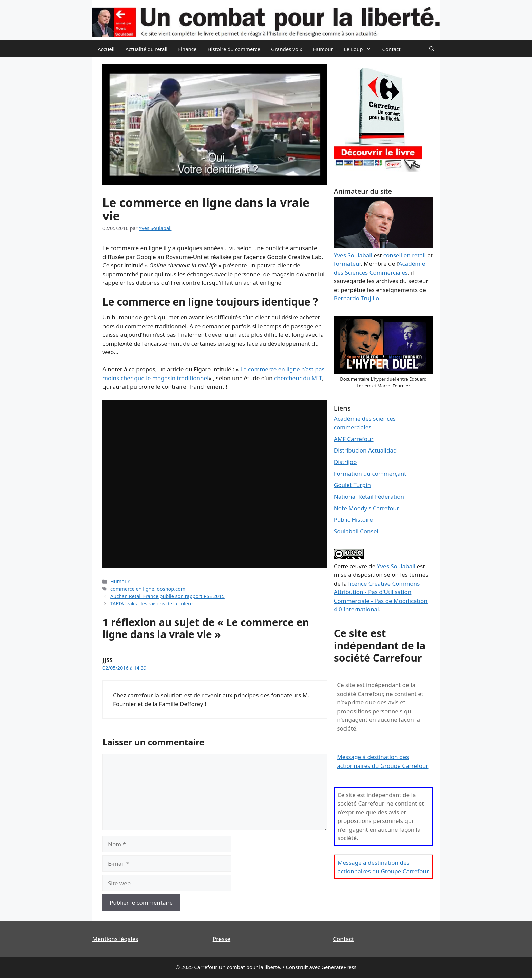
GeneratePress (338, 967)
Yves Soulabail (396, 566)
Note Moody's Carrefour (366, 508)
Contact (391, 48)
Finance (187, 48)
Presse (221, 939)
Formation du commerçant (370, 473)
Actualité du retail (146, 48)
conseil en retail (404, 255)
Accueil (106, 48)
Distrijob (345, 462)
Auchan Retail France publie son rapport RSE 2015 (167, 596)
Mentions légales (115, 939)
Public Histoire (353, 519)
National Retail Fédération (369, 496)
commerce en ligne (132, 589)
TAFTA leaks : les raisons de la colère (151, 603)
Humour (323, 48)
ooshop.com (171, 589)
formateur (347, 263)
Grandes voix (286, 48)
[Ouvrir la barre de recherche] (432, 48)
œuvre (358, 566)
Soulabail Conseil (357, 531)
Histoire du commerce (233, 48)
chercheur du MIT (298, 378)
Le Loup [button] (360, 48)
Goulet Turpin (352, 485)
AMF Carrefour (354, 439)
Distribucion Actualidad (365, 450)
